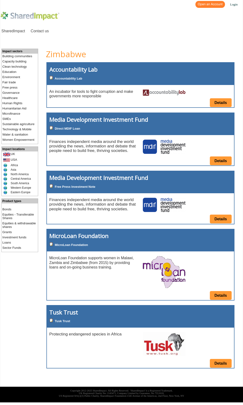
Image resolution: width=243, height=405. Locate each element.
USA (14, 159)
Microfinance (11, 113)
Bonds (6, 209)
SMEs (6, 119)
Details (221, 103)
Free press (10, 87)
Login (234, 4)
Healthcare (10, 98)
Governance (11, 92)
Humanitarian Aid (14, 108)
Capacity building (14, 61)
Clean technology (14, 66)
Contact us (40, 31)
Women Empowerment (18, 139)
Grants (7, 232)
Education (9, 72)
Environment (11, 77)
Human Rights (12, 103)
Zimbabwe (66, 54)
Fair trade (9, 82)
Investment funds (14, 237)
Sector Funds (11, 248)
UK (13, 154)
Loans (6, 242)
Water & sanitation (15, 134)
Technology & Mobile (17, 129)
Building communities (17, 56)
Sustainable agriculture (18, 124)
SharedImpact (13, 31)
